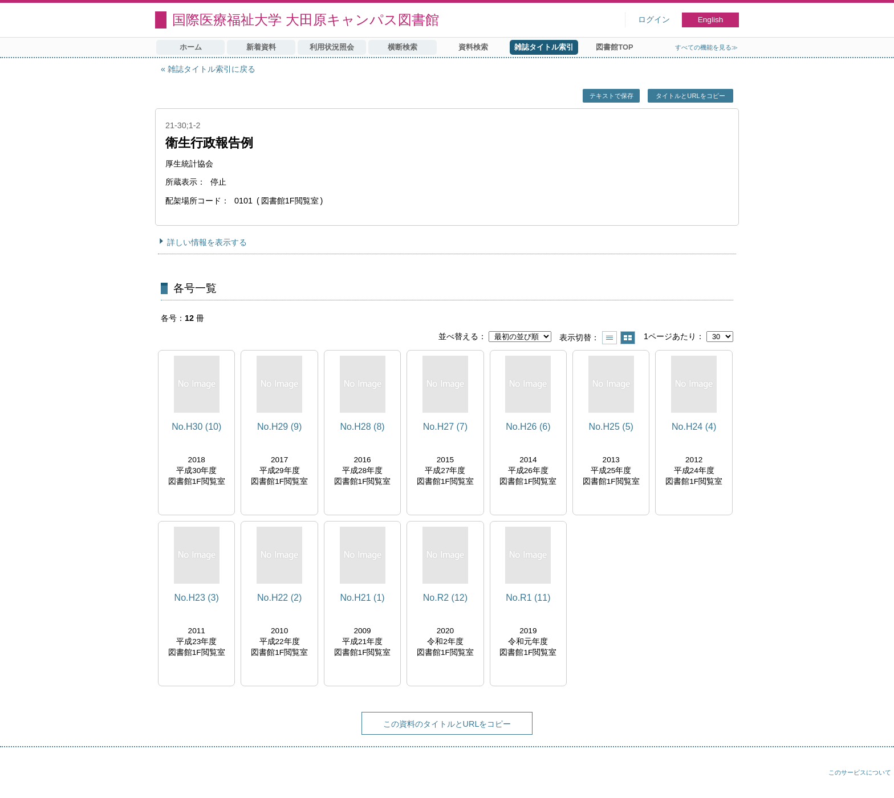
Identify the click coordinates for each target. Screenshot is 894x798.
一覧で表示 (609, 337)
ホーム (191, 47)
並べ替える (458, 336)
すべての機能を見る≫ (706, 47)
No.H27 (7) (445, 426)
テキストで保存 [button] (611, 95)
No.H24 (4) (694, 426)
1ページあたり (670, 336)
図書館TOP (614, 47)
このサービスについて (859, 772)
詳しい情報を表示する (207, 242)
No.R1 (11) (528, 597)
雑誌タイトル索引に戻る (211, 69)
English (711, 19)
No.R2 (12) (445, 597)
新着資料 (261, 47)
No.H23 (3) (196, 597)
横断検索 (402, 47)
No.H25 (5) (611, 426)
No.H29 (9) (279, 426)
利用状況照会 (332, 47)
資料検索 (473, 47)
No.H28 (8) (362, 426)
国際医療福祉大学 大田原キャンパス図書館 (305, 19)
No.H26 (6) (528, 426)
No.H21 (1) (362, 597)
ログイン (654, 19)
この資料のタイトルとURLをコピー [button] (447, 723)
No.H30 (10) (196, 426)
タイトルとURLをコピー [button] (690, 95)
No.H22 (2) (279, 597)
